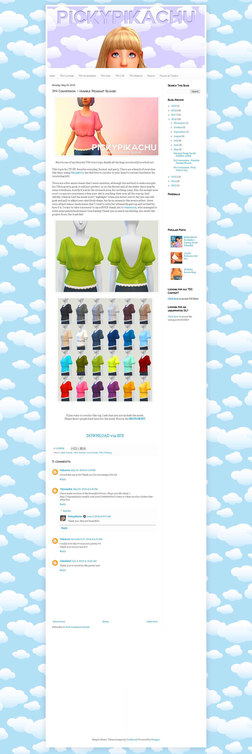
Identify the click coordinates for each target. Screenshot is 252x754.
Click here (173, 298)
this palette (77, 172)
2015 (174, 176)
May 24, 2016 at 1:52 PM (83, 470)
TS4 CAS (119, 75)
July (176, 140)
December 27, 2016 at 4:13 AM (86, 539)
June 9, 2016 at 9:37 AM (99, 516)
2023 (174, 105)
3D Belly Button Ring (190, 270)
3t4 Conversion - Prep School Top (184, 168)
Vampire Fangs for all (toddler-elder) (184, 154)
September (180, 131)
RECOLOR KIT (137, 418)
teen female (92, 452)
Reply (63, 479)
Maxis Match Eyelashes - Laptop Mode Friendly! (191, 241)
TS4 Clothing (67, 75)
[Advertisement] (184, 374)
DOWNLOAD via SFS (105, 435)
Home (52, 75)
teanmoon (130, 207)
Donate (151, 75)
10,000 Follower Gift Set (191, 256)
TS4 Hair (105, 75)
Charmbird (65, 561)
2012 (174, 185)
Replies (67, 510)
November (180, 123)
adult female (66, 452)
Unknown (65, 470)
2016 (174, 119)
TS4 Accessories (87, 75)
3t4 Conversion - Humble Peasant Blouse (186, 161)
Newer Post (59, 621)
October (178, 127)
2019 (174, 110)
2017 (174, 114)
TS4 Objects (135, 75)
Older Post (152, 621)
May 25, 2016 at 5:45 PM (85, 489)
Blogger (155, 739)
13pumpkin (66, 489)
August (178, 136)
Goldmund (132, 739)
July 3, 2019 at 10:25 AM (84, 561)
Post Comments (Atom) (78, 627)
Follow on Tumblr (169, 75)
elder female (79, 452)
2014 (174, 181)
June (176, 144)
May (176, 149)
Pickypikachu (75, 516)
